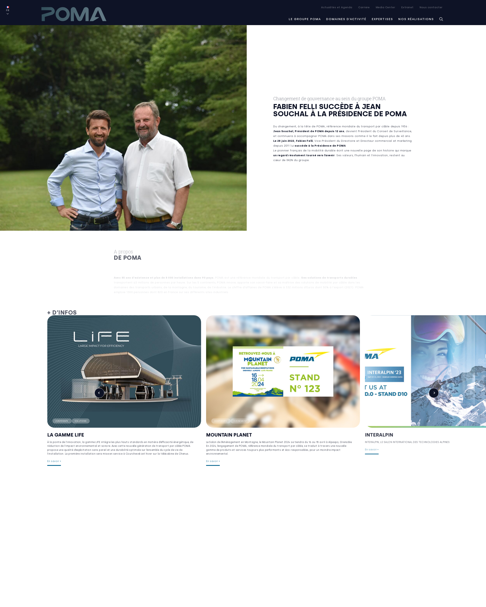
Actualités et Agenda (336, 7)
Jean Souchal (283, 130)
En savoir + (54, 457)
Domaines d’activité (346, 18)
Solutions (81, 413)
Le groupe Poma (305, 18)
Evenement (230, 413)
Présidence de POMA (330, 145)
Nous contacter (431, 7)
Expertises (382, 18)
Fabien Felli (304, 140)
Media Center (385, 7)
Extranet (407, 7)
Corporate (62, 413)
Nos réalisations (416, 18)
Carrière (364, 7)
